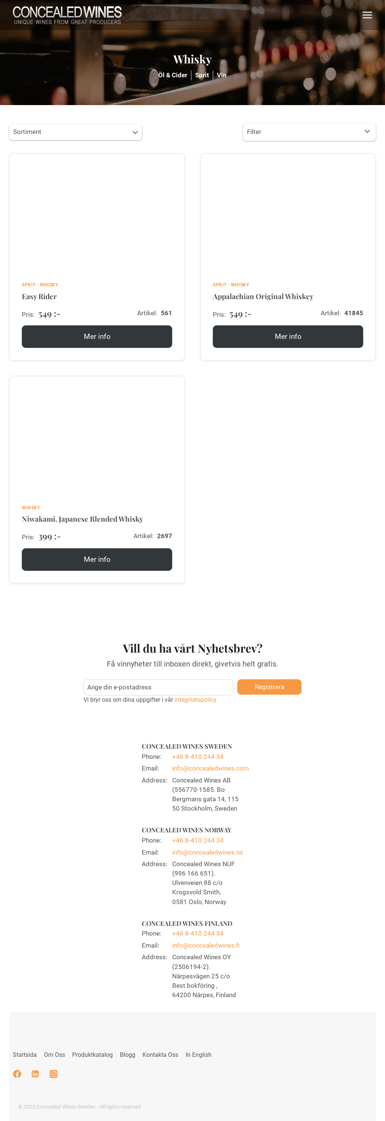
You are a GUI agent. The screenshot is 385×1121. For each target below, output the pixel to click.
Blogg (127, 1054)
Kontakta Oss (160, 1054)
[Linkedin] (35, 1074)
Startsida (25, 1054)
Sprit (202, 75)
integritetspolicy (195, 697)
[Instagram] (53, 1074)
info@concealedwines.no (207, 851)
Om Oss (54, 1054)
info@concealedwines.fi (205, 944)
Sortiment (76, 132)
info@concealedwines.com (210, 766)
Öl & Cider (172, 75)
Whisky (49, 284)
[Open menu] (367, 15)
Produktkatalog (92, 1054)
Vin (222, 75)
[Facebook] (17, 1074)
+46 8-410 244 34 (198, 754)
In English (199, 1054)
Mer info (99, 339)
